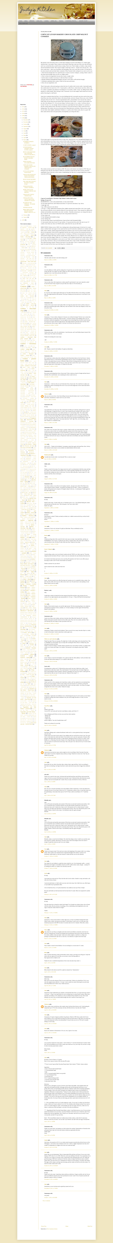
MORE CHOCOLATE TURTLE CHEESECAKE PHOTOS (29, 191)
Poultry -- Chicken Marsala (25, 604)
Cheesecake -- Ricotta (32, 266)
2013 (23, 106)
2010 (23, 113)
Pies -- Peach (27, 579)
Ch (27, 247)
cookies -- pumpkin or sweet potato (28, 365)
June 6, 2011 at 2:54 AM (49, 1052)
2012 (23, 109)
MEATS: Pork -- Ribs (31, 503)
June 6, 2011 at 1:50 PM (49, 1121)
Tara (45, 849)
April (24, 137)
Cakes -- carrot (29, 235)
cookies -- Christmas (28, 344)
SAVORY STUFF (83, 20)
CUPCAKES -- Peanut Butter (30, 396)
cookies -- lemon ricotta (32, 352)
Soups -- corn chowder (30, 666)
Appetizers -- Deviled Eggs (28, 227)
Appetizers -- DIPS (24, 229)
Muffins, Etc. (54, 20)
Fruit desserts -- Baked (30, 444)
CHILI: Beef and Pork (28, 278)
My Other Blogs (33, 560)
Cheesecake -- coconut (24, 255)
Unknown (46, 394)
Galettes (34, 447)
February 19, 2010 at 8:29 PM (50, 688)
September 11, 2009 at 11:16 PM (51, 521)
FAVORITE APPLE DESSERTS (30, 413)
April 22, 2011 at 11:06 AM (50, 1032)
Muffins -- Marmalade (30, 543)
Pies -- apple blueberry (25, 573)
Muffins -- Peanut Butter (25, 551)
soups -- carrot (32, 663)
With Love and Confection (50, 639)
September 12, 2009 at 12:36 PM (51, 530)
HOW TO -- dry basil (28, 464)
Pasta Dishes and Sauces (27, 564)
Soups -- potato (24, 670)
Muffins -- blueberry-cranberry (25, 517)
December (25, 119)
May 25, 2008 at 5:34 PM (49, 297)
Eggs (25, 412)
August (25, 128)
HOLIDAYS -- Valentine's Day (28, 454)
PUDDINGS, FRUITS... (71, 20)
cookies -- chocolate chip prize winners (28, 337)
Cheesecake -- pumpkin (24, 264)
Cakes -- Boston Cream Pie (25, 233)
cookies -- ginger (25, 349)
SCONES (32, 644)
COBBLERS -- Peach (28, 283)
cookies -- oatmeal (24, 355)
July (24, 131)
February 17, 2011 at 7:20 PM (50, 924)
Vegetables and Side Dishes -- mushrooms (28, 704)
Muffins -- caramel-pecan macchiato (27, 523)
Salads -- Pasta (28, 638)
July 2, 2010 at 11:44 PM (49, 781)
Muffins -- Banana (30, 512)
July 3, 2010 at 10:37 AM (49, 795)
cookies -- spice (31, 370)
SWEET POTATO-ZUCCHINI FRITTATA (29, 162)
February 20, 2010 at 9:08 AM (51, 701)
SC (26, 644)
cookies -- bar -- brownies (27, 296)
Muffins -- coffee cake (30, 535)
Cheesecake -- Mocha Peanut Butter (27, 259)
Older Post (90, 1226)
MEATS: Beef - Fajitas (30, 506)
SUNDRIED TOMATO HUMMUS (28, 142)
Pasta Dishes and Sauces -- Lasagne (27, 565)
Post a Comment (46, 1200)
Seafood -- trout (31, 659)
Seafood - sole (23, 646)
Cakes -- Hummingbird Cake (30, 239)
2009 (23, 115)
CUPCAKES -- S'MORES (25, 399)
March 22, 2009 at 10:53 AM (50, 450)
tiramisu (27, 682)
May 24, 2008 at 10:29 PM (50, 285)
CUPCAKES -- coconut (26, 389)
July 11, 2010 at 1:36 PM (49, 844)
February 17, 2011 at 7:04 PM (50, 912)
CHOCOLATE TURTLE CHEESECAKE (28, 195)
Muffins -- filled (31, 540)
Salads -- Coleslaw (30, 634)
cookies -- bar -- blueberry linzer (27, 294)
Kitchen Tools (27, 478)
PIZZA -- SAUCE (30, 582)
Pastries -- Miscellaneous (31, 568)
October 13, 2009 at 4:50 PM (50, 585)
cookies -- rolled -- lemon (28, 367)
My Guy (27, 560)
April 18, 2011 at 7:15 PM (50, 985)
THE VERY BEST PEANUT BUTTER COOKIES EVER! (29, 183)
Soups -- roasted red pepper (28, 674)
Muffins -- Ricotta (32, 553)
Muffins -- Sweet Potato (26, 554)
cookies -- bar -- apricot (31, 291)
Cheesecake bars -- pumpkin (31, 277)
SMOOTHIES (32, 662)
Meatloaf (28, 480)
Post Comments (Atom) (52, 1229)
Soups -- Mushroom (23, 668)
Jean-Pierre (47, 705)
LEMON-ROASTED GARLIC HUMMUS (28, 187)
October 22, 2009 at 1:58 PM (50, 599)
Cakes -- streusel (27, 246)
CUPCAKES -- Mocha (24, 395)
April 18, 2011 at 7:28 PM (50, 999)
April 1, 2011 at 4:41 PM (49, 962)
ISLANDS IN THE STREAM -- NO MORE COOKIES (29, 204)
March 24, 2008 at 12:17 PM (50, 275)
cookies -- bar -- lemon (26, 300)
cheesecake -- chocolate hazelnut (27, 252)
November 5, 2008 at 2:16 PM (51, 366)
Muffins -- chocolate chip (28, 527)
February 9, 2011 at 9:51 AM (50, 894)
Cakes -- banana (30, 232)
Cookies (46, 20)
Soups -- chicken (24, 665)
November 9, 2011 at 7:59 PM (51, 1188)
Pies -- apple (30, 571)
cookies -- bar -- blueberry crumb (28, 292)
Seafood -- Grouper (26, 649)
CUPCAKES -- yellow (30, 402)
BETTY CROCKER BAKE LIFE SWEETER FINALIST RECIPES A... (29, 153)
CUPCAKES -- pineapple (28, 398)
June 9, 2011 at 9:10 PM (49, 1135)
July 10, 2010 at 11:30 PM (50, 813)
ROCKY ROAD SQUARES (29, 179)
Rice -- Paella (28, 627)
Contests (23, 286)
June (24, 133)
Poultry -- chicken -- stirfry (29, 603)
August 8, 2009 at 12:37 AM (50, 478)
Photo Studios (30, 570)
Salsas (24, 643)
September (25, 126)
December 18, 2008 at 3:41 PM (51, 389)
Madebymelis (47, 454)
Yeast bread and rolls (29, 718)
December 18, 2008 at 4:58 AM (51, 377)
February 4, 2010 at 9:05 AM (50, 661)
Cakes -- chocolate (25, 237)
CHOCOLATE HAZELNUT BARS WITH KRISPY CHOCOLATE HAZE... (29, 176)
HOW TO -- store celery (26, 470)
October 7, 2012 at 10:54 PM (50, 1197)
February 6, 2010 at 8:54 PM (50, 675)
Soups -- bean (23, 663)
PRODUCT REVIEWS (27, 611)
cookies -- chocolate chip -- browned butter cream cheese (28, 319)
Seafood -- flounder (31, 648)
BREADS (32, 20)
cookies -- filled (31, 347)
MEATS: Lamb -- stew (26, 497)
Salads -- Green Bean (26, 637)
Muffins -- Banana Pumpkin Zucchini (28, 514)
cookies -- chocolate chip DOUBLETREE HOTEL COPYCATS (28, 329)
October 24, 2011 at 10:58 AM (51, 1165)
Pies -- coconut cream (26, 576)
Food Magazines (25, 418)
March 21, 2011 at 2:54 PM (50, 947)
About (25, 20)
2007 (23, 220)
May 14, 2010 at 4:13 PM (49, 769)
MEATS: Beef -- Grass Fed (30, 484)
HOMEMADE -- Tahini (28, 461)
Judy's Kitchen (38, 10)
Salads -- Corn (23, 635)
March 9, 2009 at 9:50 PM (50, 399)
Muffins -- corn (24, 537)
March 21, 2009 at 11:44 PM (50, 439)
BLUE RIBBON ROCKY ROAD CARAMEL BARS (29, 158)
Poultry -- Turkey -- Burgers (30, 607)
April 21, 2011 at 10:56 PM (50, 1010)
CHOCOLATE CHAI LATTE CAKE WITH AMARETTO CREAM (29, 199)
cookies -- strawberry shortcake (26, 371)
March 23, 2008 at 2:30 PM (50, 259)
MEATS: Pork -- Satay (24, 504)
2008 (23, 117)
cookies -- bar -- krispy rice (31, 299)
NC (22, 562)
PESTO (23, 570)
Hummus (27, 477)
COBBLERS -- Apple (24, 280)
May (24, 135)
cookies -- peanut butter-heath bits (27, 364)
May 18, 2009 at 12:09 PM (50, 459)
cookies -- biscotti (29, 305)
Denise (45, 535)
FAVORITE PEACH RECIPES (28, 415)
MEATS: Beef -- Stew (26, 492)
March (25, 139)
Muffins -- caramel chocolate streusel (27, 521)
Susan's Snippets (48, 549)
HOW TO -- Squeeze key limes (30, 469)
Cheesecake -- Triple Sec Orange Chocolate (28, 269)
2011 (23, 111)
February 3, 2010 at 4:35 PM (50, 650)
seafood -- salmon (29, 654)
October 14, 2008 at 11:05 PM (51, 351)
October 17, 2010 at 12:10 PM (51, 856)
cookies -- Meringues (28, 353)
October (25, 124)
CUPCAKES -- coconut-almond (27, 390)
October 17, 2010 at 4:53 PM (50, 868)
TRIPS (28, 684)
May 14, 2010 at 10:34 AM (50, 757)
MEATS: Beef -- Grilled (25, 486)
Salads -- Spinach (24, 641)
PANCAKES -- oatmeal (30, 562)
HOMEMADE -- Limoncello (30, 459)
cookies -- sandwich (24, 368)
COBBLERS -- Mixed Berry (31, 281)
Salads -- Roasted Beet (30, 640)
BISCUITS (30, 230)
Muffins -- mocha (24, 545)
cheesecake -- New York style (28, 261)
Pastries (61, 20)
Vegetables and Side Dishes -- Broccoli (27, 691)
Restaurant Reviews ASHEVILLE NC (27, 612)
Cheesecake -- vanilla (26, 270)
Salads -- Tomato (33, 641)
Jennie (45, 1140)
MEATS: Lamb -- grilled (31, 495)
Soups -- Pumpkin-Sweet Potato (30, 673)
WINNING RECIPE (27, 207)
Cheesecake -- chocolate (30, 250)
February (25, 215)
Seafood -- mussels (24, 652)
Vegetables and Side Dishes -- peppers (29, 705)
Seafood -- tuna (24, 660)
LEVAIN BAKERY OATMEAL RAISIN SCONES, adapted (28, 148)
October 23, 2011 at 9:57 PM (50, 1147)
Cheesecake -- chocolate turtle (27, 253)
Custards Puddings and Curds (27, 405)
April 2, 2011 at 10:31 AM (50, 972)
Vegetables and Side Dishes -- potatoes (28, 707)
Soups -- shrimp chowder (25, 676)
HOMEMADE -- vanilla (25, 463)
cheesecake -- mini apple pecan (27, 258)
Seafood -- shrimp (25, 657)
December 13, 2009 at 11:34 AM (51, 623)
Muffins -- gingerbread (25, 542)
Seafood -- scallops (26, 656)
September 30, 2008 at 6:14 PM (51, 310)
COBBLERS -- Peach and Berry (27, 284)
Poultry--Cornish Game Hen (28, 609)
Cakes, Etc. (39, 20)
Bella (45, 952)
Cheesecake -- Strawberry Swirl (28, 267)
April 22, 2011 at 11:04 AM (50, 1023)
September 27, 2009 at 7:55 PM (51, 544)
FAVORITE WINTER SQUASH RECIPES (28, 416)
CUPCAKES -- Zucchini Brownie (27, 404)
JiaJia (45, 873)
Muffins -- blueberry (28, 515)
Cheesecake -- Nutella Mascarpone (28, 263)
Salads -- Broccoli (28, 632)
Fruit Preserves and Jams (28, 446)
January (25, 217)
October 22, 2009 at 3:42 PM (50, 611)
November (25, 122)
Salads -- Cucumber (32, 635)
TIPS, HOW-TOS (23, 23)
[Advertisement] (49, 27)
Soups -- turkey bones (28, 679)
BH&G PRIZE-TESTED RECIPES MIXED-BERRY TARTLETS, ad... (29, 211)
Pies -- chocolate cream (31, 574)
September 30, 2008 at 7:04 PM (51, 325)
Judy (45, 290)
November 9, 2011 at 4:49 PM (51, 1179)
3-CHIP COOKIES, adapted (29, 145)
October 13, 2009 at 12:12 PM (51, 573)
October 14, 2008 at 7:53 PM (50, 342)
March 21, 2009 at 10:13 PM (50, 422)
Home (20, 20)
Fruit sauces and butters (25, 447)
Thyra (45, 929)
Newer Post (43, 1226)
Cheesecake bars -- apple (25, 273)
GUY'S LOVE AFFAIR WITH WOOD (28, 172)
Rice (21, 627)
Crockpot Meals (31, 379)
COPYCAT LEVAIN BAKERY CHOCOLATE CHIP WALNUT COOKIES (29, 167)
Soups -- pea (32, 668)
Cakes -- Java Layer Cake (26, 241)
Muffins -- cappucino (26, 520)
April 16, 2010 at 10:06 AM (50, 725)
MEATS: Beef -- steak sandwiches (30, 490)
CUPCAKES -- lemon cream (27, 393)
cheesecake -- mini (30, 256)
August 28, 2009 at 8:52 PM (50, 492)
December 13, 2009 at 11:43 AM (51, 634)
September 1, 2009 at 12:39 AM (51, 507)
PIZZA (28, 581)
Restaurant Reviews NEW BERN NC (27, 620)
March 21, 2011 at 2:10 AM (50, 938)
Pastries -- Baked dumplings (25, 566)
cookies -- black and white (27, 306)
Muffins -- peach (31, 549)
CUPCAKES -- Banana (25, 381)
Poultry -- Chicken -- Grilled (28, 584)
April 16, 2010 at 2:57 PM (50, 745)
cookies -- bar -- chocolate (25, 297)
